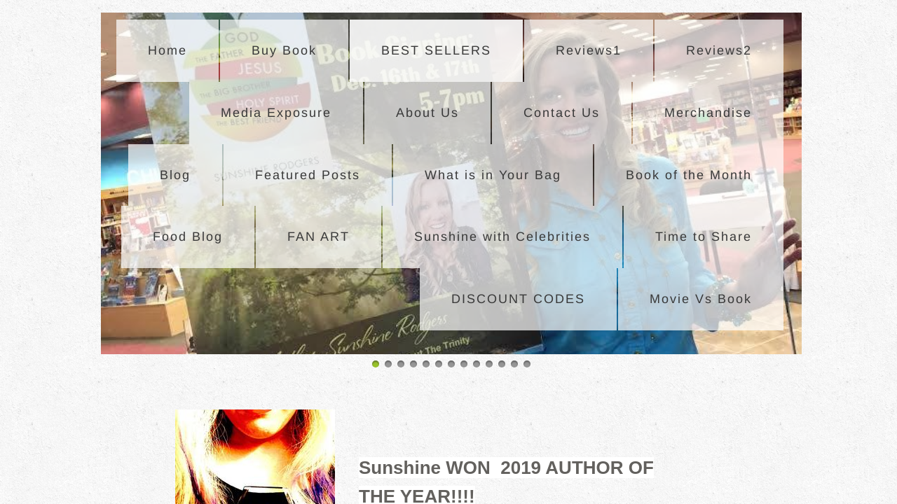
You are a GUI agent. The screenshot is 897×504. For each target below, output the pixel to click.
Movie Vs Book (701, 299)
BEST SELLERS (436, 50)
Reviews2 (719, 50)
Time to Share (703, 237)
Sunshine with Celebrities (502, 237)
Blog (175, 175)
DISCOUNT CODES (518, 299)
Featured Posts (307, 175)
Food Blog (188, 237)
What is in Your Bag (493, 175)
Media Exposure (276, 113)
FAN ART (318, 237)
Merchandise (708, 113)
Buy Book (284, 50)
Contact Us (561, 113)
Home (167, 50)
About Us (427, 113)
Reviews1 (589, 50)
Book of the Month (689, 175)
